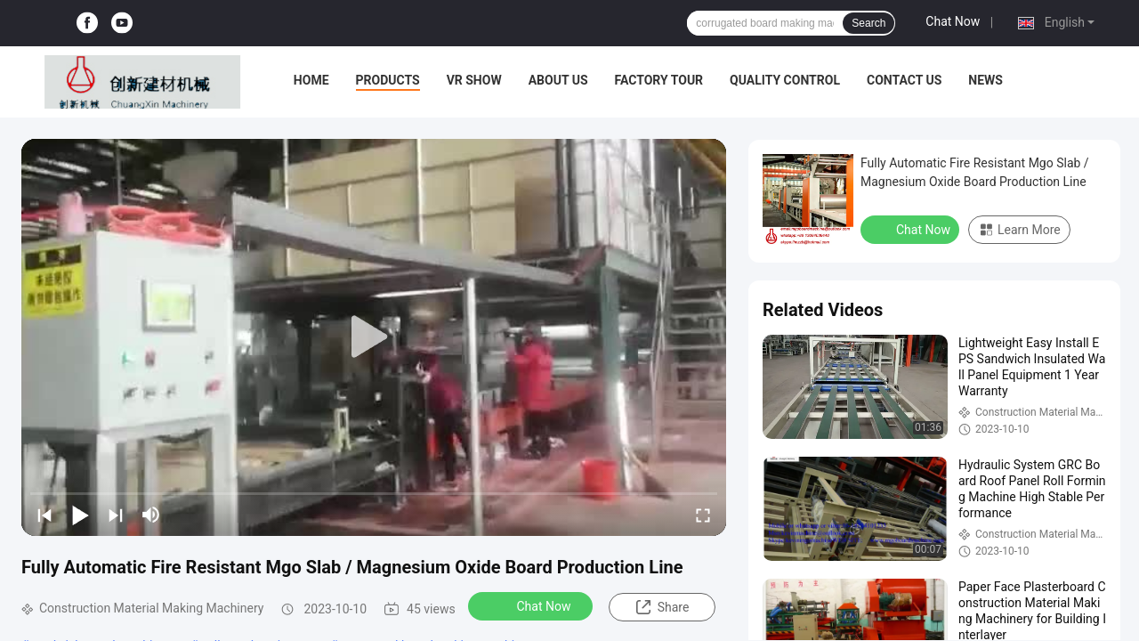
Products (388, 80)
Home (311, 80)
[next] (115, 514)
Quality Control (785, 80)
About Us (558, 80)
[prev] (44, 514)
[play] (373, 337)
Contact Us (904, 80)
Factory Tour (659, 80)
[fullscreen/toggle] (703, 514)
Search (868, 23)
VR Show (474, 80)
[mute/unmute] (151, 514)
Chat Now (952, 21)
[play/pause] (80, 514)
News (985, 80)
